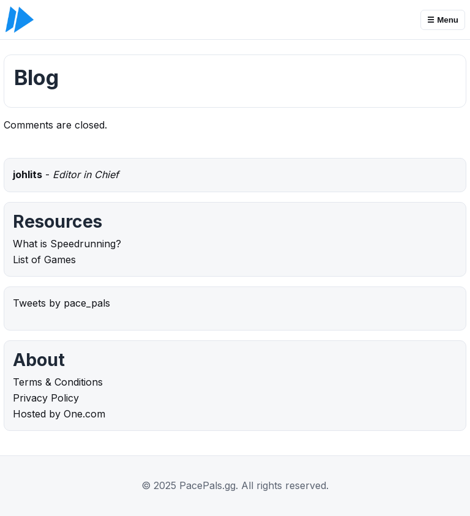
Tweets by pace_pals (61, 303)
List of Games (44, 259)
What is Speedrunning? (67, 243)
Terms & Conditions (58, 382)
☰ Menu (442, 19)
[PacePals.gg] (19, 19)
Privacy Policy (46, 398)
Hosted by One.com (59, 414)
